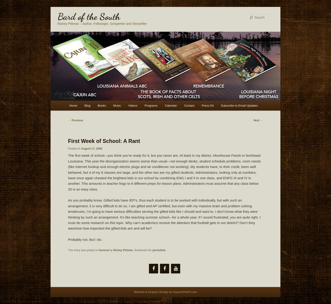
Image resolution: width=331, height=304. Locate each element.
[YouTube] (175, 268)
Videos (132, 105)
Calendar (171, 105)
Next (258, 120)
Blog (87, 105)
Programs (151, 105)
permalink (159, 250)
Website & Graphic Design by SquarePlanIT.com (165, 292)
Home (73, 105)
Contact (189, 105)
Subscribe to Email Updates (239, 105)
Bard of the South (88, 16)
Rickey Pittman (123, 250)
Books (102, 105)
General (104, 250)
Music (117, 105)
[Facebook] (153, 268)
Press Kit (208, 105)
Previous (75, 120)
